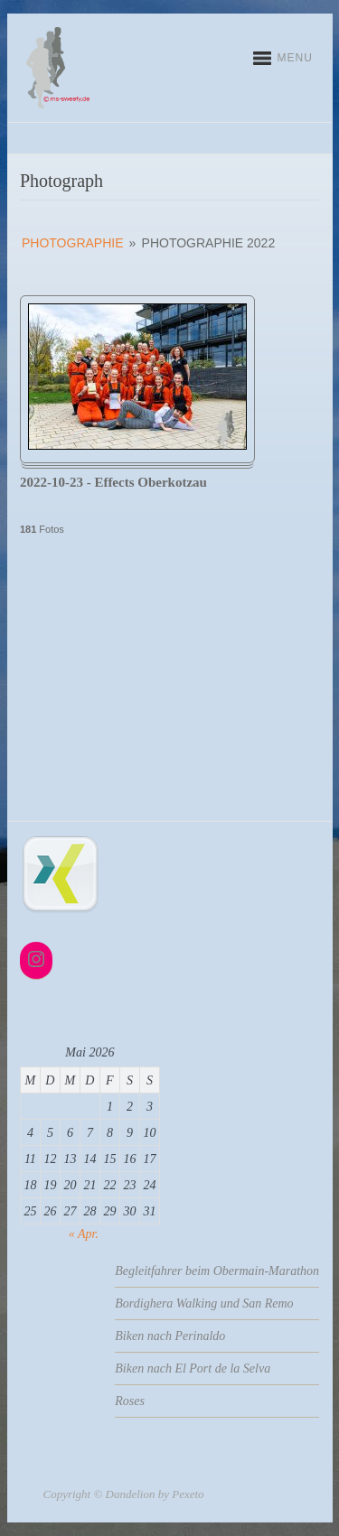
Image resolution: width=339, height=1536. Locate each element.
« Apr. (84, 1234)
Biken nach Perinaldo (170, 1336)
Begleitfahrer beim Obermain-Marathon (217, 1271)
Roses (130, 1401)
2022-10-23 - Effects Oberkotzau (113, 482)
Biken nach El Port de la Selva (192, 1368)
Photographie (73, 243)
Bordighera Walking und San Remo (204, 1303)
